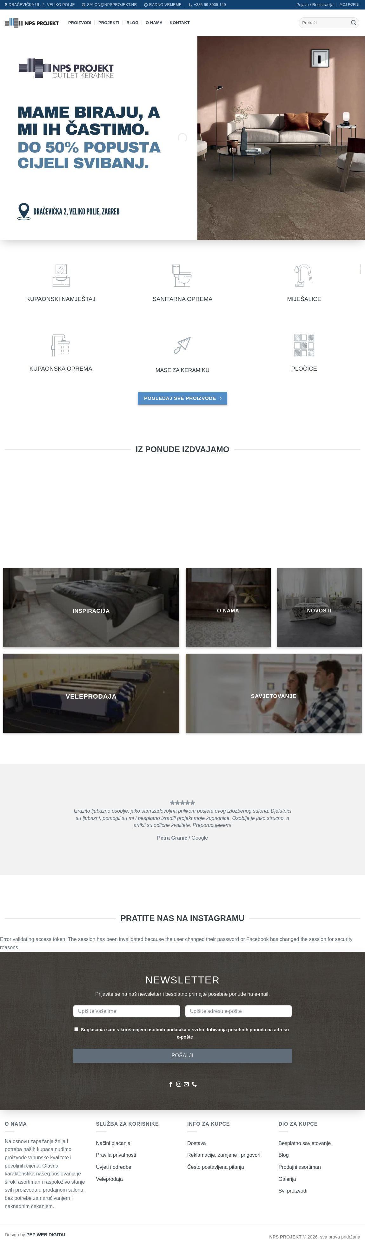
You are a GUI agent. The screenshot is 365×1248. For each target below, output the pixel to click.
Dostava (196, 1143)
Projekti (108, 22)
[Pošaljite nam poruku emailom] (186, 1085)
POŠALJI (182, 1055)
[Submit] (353, 22)
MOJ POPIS (349, 4)
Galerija (287, 1179)
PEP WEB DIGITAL (46, 1234)
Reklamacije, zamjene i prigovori (223, 1155)
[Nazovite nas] (194, 1085)
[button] (315, 5)
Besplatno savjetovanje (305, 1143)
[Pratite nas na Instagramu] (178, 1085)
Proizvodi (79, 22)
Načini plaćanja (113, 1143)
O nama (154, 22)
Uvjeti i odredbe (113, 1167)
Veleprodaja (109, 1179)
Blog (133, 22)
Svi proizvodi (293, 1191)
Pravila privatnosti (116, 1155)
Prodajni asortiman (300, 1167)
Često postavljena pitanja (215, 1167)
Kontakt (180, 22)
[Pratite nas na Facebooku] (170, 1085)
